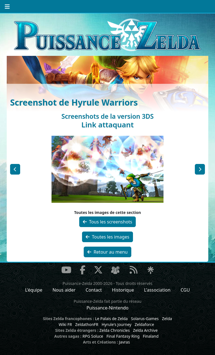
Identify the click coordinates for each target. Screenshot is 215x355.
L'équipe (34, 290)
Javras (124, 342)
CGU (185, 290)
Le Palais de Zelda (111, 318)
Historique (123, 290)
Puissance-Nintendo (107, 308)
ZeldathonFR (86, 324)
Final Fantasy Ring (122, 336)
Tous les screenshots (107, 222)
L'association (157, 290)
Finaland (150, 336)
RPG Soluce (92, 336)
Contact (94, 290)
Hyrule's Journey (117, 324)
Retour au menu (107, 252)
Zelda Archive (145, 330)
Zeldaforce (144, 324)
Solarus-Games (145, 318)
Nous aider (63, 290)
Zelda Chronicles (114, 330)
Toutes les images (107, 237)
